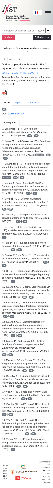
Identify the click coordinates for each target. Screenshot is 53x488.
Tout (40, 30)
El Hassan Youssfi (29, 73)
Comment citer (33, 102)
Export (18, 102)
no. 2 (11, 59)
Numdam (39, 155)
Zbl (29, 136)
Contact (46, 476)
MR (4, 109)
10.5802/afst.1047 (17, 113)
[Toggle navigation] (48, 12)
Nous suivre (46, 472)
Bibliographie (10, 122)
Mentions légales (46, 481)
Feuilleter (8, 37)
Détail (7, 102)
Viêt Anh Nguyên (10, 73)
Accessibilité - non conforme (44, 465)
